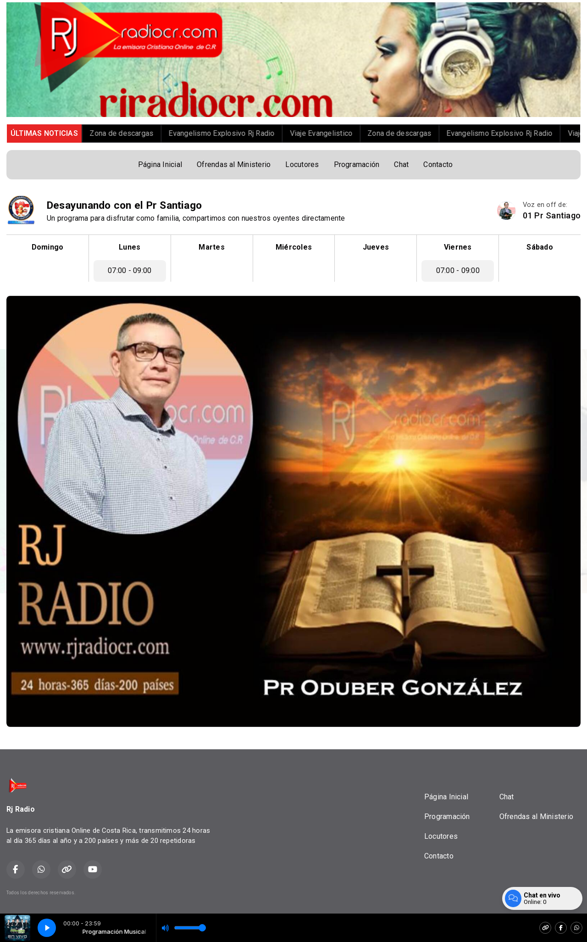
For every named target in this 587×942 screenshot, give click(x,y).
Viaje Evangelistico (331, 133)
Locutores (302, 164)
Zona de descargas (131, 133)
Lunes (129, 247)
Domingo (48, 247)
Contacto (438, 164)
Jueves (376, 247)
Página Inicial (160, 164)
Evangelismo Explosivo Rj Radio (231, 133)
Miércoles (294, 247)
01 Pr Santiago (552, 215)
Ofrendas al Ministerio (234, 164)
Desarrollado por (550, 893)
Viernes (458, 247)
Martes (211, 247)
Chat (401, 164)
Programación (357, 164)
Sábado (539, 247)
